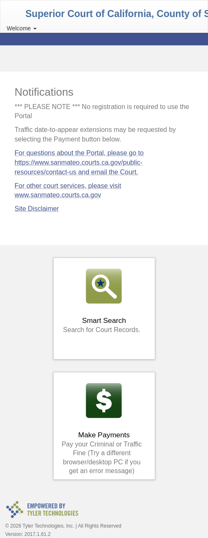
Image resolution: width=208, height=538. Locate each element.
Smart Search (102, 300)
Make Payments (102, 428)
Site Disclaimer (37, 208)
